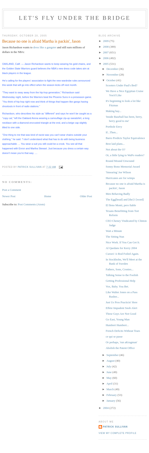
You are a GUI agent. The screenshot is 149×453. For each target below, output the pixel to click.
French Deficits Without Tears (123, 330)
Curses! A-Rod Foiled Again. (122, 253)
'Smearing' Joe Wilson (118, 172)
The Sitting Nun (115, 236)
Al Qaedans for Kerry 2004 (121, 248)
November (112, 74)
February (111, 395)
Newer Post (8, 196)
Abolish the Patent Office (120, 348)
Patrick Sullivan (115, 427)
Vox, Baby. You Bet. (117, 286)
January (111, 400)
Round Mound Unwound (120, 160)
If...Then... (112, 132)
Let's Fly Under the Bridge (75, 18)
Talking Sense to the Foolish (122, 275)
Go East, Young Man (117, 319)
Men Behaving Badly (118, 193)
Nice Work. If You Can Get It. (123, 242)
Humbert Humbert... (117, 325)
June (109, 372)
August (110, 360)
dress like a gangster (45, 47)
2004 (106, 408)
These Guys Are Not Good (121, 313)
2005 (106, 63)
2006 (106, 58)
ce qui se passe (114, 336)
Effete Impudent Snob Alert (121, 308)
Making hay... (113, 111)
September (112, 355)
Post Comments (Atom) (31, 204)
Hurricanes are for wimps (120, 178)
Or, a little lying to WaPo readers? (125, 155)
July (109, 366)
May (109, 377)
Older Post (86, 196)
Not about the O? (115, 149)
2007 (106, 52)
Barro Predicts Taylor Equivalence (125, 138)
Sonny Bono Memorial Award (123, 166)
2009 (106, 41)
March (110, 389)
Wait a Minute (114, 231)
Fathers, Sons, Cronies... (119, 269)
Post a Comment (11, 189)
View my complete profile (118, 433)
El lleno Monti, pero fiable (121, 205)
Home (47, 196)
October (111, 80)
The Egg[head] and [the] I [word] (125, 199)
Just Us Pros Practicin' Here (121, 302)
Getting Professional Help (120, 280)
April (109, 383)
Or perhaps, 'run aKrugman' (121, 342)
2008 (106, 46)
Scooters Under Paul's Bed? (121, 85)
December (112, 68)
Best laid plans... (115, 143)
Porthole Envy (114, 126)
